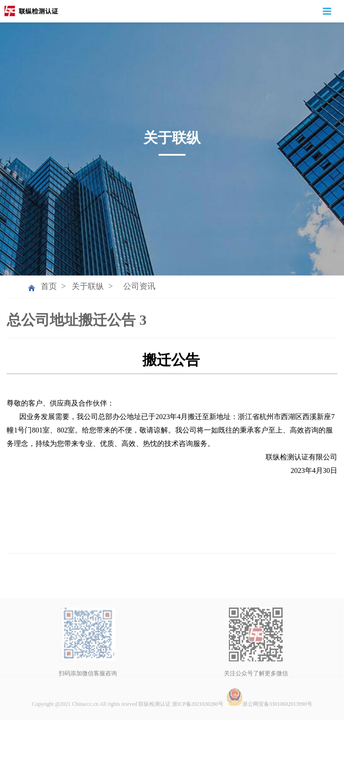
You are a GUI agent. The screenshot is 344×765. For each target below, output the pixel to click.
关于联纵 (88, 286)
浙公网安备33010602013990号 (269, 735)
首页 (49, 286)
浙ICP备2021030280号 (198, 735)
